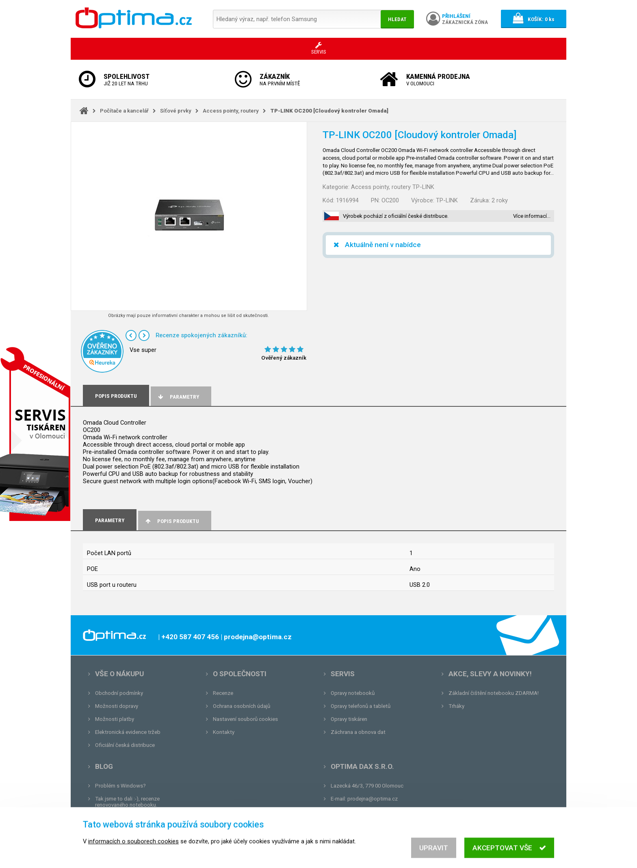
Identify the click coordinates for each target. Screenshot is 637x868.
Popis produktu (171, 521)
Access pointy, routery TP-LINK (392, 187)
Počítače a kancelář (124, 111)
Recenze (223, 693)
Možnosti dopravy (116, 706)
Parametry (178, 397)
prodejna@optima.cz (372, 799)
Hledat (397, 19)
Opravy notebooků (353, 693)
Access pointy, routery (231, 111)
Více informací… (531, 216)
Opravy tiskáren (349, 719)
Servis (343, 674)
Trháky (456, 706)
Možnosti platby (114, 719)
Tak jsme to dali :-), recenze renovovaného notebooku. (127, 802)
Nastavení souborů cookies (245, 719)
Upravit (433, 855)
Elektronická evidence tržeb (127, 732)
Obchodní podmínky (119, 693)
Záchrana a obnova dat (358, 732)
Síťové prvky (175, 111)
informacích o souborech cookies (133, 848)
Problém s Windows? (120, 786)
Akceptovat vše (509, 855)
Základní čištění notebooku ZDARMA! (493, 693)
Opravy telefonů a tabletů (360, 706)
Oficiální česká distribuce (125, 745)
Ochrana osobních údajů (241, 706)
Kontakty (223, 732)
